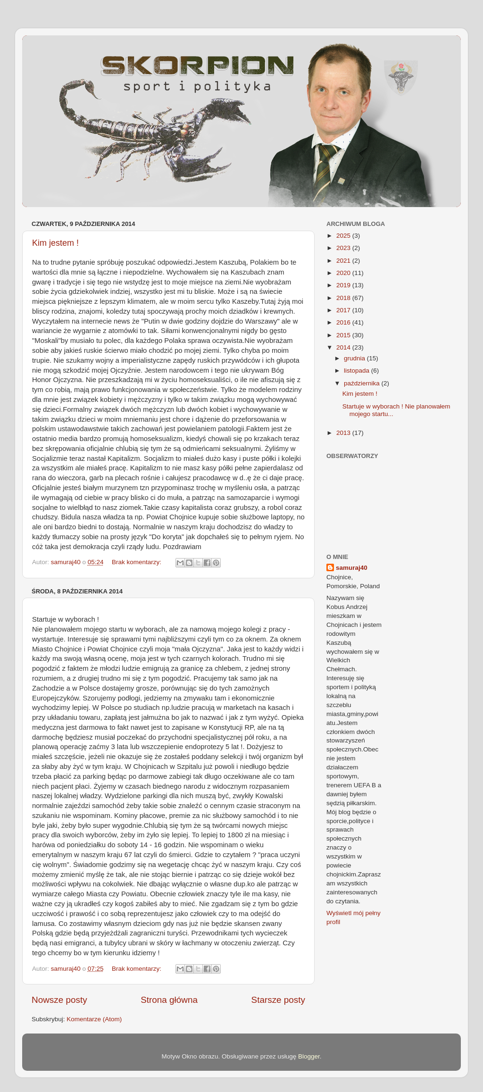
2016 (344, 322)
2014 (344, 347)
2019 (344, 285)
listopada (357, 370)
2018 (344, 297)
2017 (344, 310)
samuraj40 (351, 567)
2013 (344, 432)
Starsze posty (278, 1000)
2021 (344, 260)
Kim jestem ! (55, 243)
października (363, 383)
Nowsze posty (59, 1000)
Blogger (309, 1056)
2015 (344, 335)
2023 (344, 247)
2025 (344, 235)
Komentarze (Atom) (94, 1019)
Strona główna (169, 1000)
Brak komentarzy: (137, 562)
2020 (344, 272)
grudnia (355, 358)
